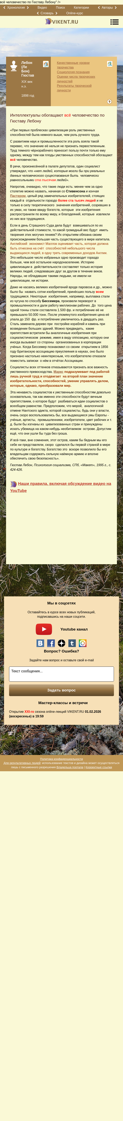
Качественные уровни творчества (73, 65)
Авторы (107, 7)
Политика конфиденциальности (61, 759)
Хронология (16, 7)
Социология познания (73, 72)
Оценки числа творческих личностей (76, 79)
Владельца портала (69, 767)
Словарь (47, 13)
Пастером (18, 196)
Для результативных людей (22, 763)
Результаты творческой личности (74, 88)
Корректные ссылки (98, 767)
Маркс (59, 371)
